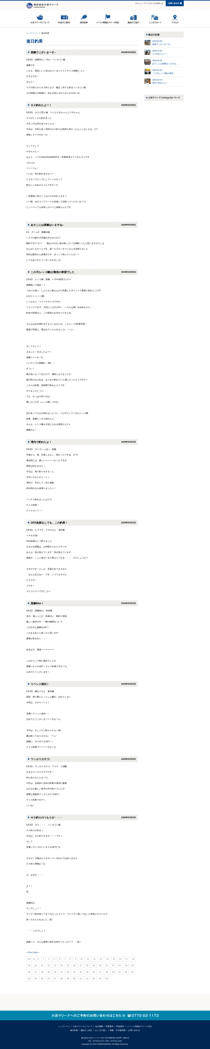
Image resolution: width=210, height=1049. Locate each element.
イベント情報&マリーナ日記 (139, 1026)
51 (126, 972)
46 (93, 972)
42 (68, 972)
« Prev (29, 952)
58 (61, 979)
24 (61, 965)
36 (29, 972)
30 (100, 965)
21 (42, 965)
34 (126, 965)
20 (35, 965)
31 (106, 965)
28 (87, 965)
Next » (36, 952)
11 (88, 959)
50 (119, 972)
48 (106, 972)
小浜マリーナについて (82, 1026)
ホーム (138, 3)
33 (119, 965)
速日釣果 (74, 1030)
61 (81, 979)
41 (61, 972)
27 (81, 965)
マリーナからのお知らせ (153, 3)
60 (74, 979)
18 (133, 959)
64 (100, 979)
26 (74, 965)
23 (55, 965)
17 (126, 959)
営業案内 (110, 1026)
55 (42, 979)
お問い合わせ (134, 1030)
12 (94, 959)
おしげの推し (101, 1030)
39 (48, 972)
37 (35, 972)
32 (113, 965)
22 (48, 965)
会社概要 (99, 1026)
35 (132, 965)
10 (81, 959)
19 (29, 965)
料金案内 (120, 1026)
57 (55, 979)
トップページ (32, 33)
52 (132, 972)
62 (87, 979)
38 (42, 972)
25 (68, 965)
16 (120, 959)
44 (81, 972)
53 (29, 979)
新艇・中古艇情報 (118, 1030)
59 (68, 979)
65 (106, 979)
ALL (29, 959)
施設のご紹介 (86, 1030)
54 (35, 979)
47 (100, 972)
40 (55, 972)
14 (107, 959)
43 (74, 972)
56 (48, 979)
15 (114, 959)
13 (101, 959)
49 (113, 972)
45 (87, 972)
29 (93, 965)
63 (93, 979)
